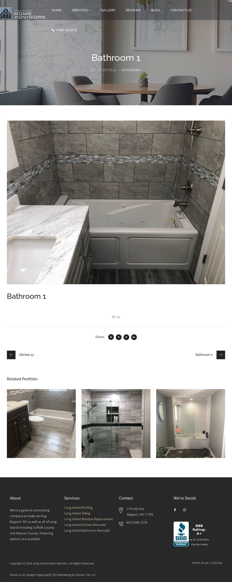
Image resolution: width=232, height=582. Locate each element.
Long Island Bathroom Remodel (87, 530)
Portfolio (107, 70)
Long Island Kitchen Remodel (85, 525)
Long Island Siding (77, 513)
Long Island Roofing (78, 507)
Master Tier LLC (86, 575)
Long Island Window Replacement (88, 519)
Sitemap (217, 563)
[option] (41, 426)
